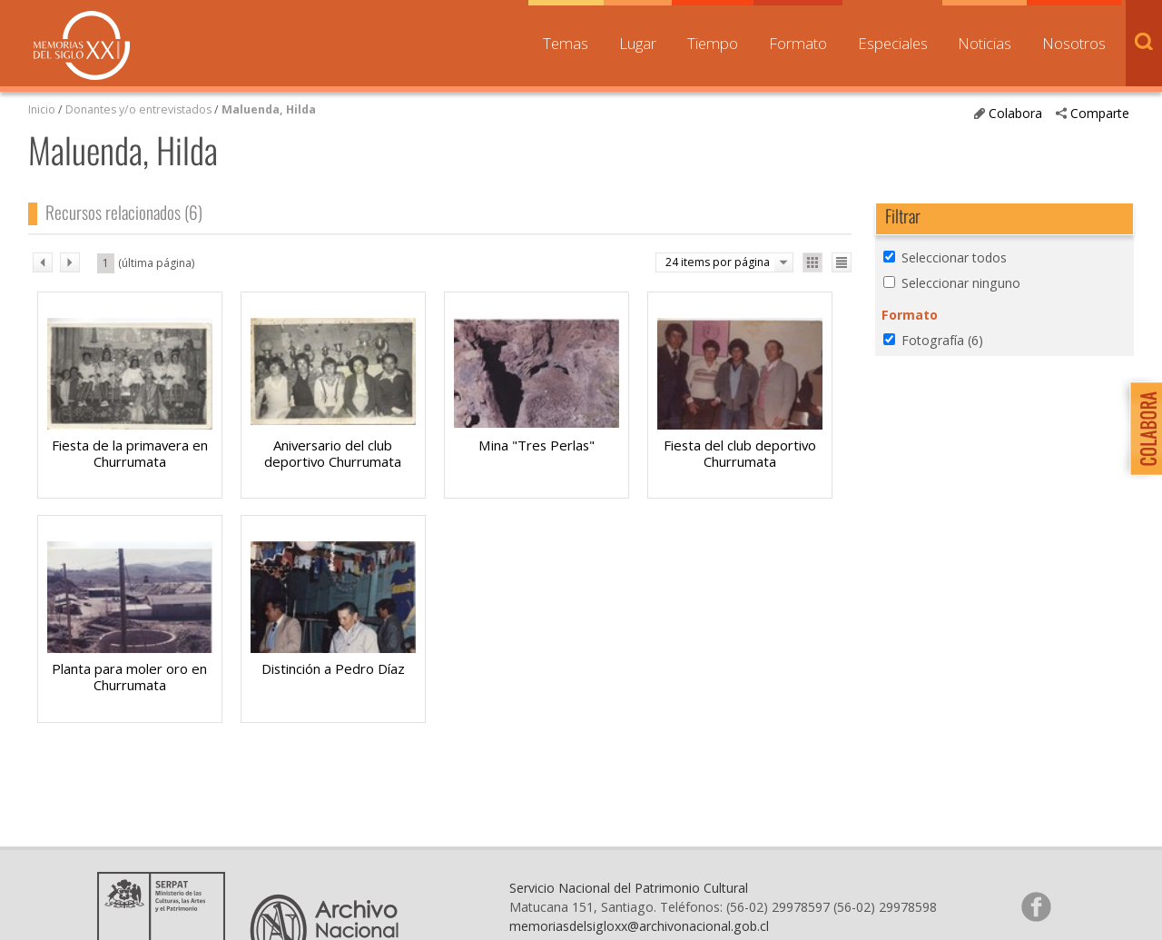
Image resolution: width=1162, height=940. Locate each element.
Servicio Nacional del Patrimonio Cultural (628, 887)
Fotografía (942, 340)
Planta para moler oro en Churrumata (129, 676)
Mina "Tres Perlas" (536, 445)
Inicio (41, 109)
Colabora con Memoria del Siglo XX (1141, 428)
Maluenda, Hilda (269, 109)
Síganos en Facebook (1036, 906)
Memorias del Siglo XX (81, 45)
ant (43, 262)
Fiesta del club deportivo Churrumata (740, 453)
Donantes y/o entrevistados (138, 109)
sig (70, 262)
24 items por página (717, 262)
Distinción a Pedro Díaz (333, 668)
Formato (798, 43)
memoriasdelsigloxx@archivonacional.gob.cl (639, 926)
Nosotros (1074, 43)
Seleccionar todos (954, 257)
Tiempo (712, 43)
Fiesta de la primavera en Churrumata (130, 453)
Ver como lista (842, 262)
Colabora (1015, 113)
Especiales (893, 43)
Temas (565, 43)
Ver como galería (812, 262)
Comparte (1099, 113)
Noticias (984, 43)
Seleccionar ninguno (960, 283)
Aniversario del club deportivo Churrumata (332, 453)
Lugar (637, 43)
